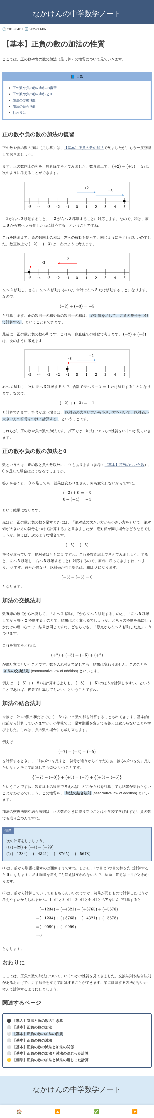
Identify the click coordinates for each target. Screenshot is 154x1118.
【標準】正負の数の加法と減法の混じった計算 (50, 1060)
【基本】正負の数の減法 (32, 1040)
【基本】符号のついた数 (124, 465)
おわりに (19, 112)
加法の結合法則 (24, 106)
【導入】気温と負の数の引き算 (37, 1021)
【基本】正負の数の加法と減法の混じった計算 (50, 1053)
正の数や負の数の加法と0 (32, 94)
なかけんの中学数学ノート (77, 14)
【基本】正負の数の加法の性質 (37, 1034)
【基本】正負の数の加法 (84, 148)
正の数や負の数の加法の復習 (34, 88)
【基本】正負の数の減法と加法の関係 (43, 1047)
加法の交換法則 (24, 100)
